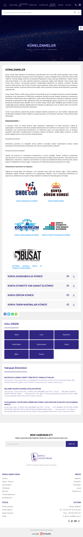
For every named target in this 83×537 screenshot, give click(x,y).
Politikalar (6, 488)
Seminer (41, 354)
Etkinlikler (77, 485)
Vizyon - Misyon (7, 481)
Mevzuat (5, 491)
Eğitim (16, 354)
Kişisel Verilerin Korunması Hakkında (41, 530)
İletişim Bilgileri (75, 506)
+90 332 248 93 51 (74, 513)
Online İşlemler (41, 344)
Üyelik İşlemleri (7, 513)
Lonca (41, 334)
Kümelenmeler (52, 49)
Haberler (78, 478)
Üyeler (17, 334)
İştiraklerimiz (7, 498)
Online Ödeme (16, 344)
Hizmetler (36, 49)
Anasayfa (29, 49)
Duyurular (77, 481)
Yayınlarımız (66, 334)
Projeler (43, 49)
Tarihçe (66, 344)
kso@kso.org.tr (75, 516)
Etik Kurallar (6, 485)
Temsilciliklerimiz (8, 494)
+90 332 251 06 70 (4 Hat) (72, 510)
